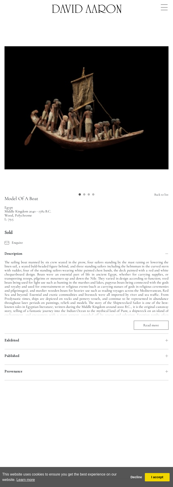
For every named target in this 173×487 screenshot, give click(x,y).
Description (13, 253)
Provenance (13, 371)
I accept (157, 477)
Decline (136, 477)
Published (12, 356)
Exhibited (12, 340)
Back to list (161, 194)
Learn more (25, 480)
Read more (151, 325)
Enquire (14, 242)
